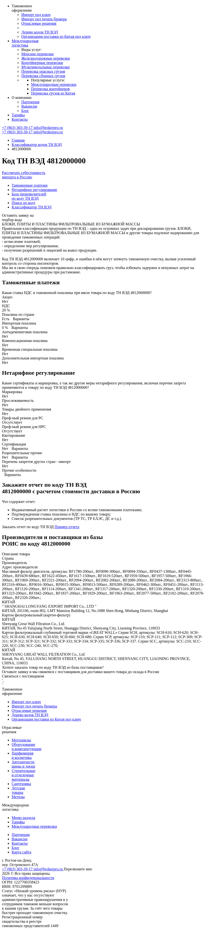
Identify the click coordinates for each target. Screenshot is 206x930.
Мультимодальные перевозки (45, 67)
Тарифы (18, 115)
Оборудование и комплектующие (26, 746)
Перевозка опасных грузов (43, 71)
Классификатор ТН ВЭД (32, 207)
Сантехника (21, 784)
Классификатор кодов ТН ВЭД (37, 145)
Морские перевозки (37, 54)
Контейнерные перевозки (42, 63)
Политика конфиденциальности (28, 878)
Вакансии (29, 106)
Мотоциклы (21, 740)
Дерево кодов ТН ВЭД (39, 32)
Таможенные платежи (30, 185)
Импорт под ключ (35, 15)
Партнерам (30, 102)
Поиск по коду (23, 203)
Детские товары (18, 790)
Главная (18, 140)
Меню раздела (23, 818)
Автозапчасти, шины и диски (23, 764)
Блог (25, 111)
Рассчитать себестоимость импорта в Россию (23, 175)
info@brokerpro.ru (48, 128)
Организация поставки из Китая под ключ (56, 36)
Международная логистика (25, 43)
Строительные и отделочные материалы (23, 775)
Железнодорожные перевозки (45, 58)
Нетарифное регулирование (34, 190)
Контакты (20, 119)
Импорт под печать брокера (44, 19)
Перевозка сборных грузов (43, 76)
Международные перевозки (53, 84)
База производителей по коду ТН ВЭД (29, 196)
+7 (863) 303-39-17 (17, 128)
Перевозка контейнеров (50, 89)
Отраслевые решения (38, 23)
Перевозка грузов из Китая (53, 93)
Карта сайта (21, 852)
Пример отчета (67, 527)
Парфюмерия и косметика (22, 755)
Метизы (18, 797)
